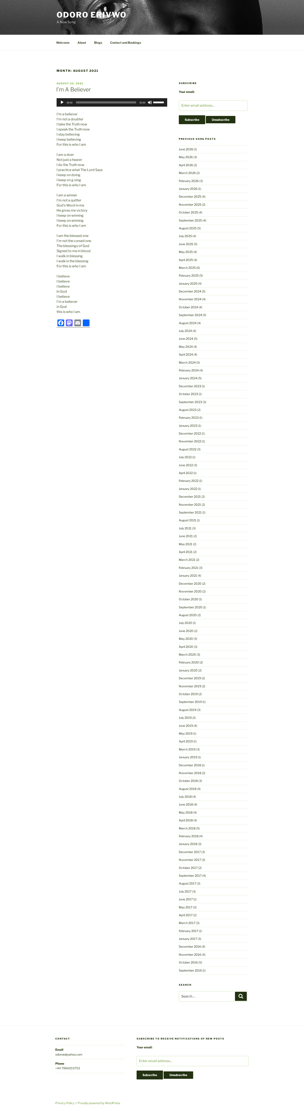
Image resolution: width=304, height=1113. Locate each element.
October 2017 (188, 868)
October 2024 (188, 307)
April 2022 (186, 473)
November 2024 (190, 299)
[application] (112, 102)
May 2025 (186, 252)
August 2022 (187, 449)
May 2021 (185, 544)
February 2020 (189, 662)
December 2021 (190, 496)
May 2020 (186, 638)
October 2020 (188, 599)
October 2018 (188, 781)
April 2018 (186, 820)
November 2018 (190, 773)
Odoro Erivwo (92, 14)
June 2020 (186, 631)
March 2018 (187, 828)
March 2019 (187, 749)
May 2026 (186, 157)
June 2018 (186, 804)
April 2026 (186, 165)
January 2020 (188, 670)
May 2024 (186, 346)
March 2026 (187, 173)
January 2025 (188, 283)
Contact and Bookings (125, 42)
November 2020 (190, 591)
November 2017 (190, 860)
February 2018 (188, 836)
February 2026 (189, 181)
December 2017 (190, 852)
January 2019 (188, 757)
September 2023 (190, 402)
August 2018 (187, 789)
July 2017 (185, 891)
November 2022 (190, 441)
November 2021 (190, 504)
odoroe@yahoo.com (68, 1054)
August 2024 (188, 323)
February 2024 (189, 370)
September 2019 (190, 702)
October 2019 (188, 694)
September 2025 (190, 220)
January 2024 (188, 378)
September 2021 (190, 512)
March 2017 (187, 923)
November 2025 (190, 204)
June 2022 (186, 465)
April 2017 (186, 915)
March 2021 (187, 559)
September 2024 (190, 315)
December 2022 (190, 433)
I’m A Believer (73, 89)
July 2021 (185, 528)
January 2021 (188, 575)
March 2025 (187, 267)
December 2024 (190, 291)
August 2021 (187, 520)
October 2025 (188, 212)
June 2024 (186, 338)
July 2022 (185, 457)
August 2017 (187, 883)
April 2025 (186, 260)
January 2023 (188, 425)
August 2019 (187, 710)
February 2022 (188, 480)
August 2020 (188, 615)
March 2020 (187, 654)
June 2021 (186, 536)
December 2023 (190, 386)
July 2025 (185, 236)
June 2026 (186, 149)
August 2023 (188, 410)
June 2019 (186, 725)
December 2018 (190, 765)
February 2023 (189, 417)
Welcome (62, 42)
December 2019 (190, 678)
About (81, 42)
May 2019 (186, 733)
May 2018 (186, 812)
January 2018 (188, 844)
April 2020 (186, 646)
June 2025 (186, 244)
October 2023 (188, 394)
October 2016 (188, 962)
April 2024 (186, 354)
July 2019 (185, 717)
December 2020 (190, 583)
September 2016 (190, 970)
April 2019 (186, 741)
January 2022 (188, 489)
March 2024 (187, 362)
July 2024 (185, 331)
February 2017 (188, 931)
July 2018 (185, 796)
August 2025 (188, 228)
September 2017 (190, 875)
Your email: (187, 92)
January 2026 (188, 188)
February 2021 (188, 567)
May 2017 (185, 907)
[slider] (106, 102)
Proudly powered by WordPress (99, 1103)
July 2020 (185, 623)
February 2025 (189, 275)
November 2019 (190, 686)
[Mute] (150, 102)
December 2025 (190, 196)
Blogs (98, 42)
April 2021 (186, 552)
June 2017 (186, 899)
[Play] (62, 102)
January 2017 (188, 938)
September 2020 (190, 607)
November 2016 (190, 954)
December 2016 (190, 946)
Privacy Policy (64, 1103)
